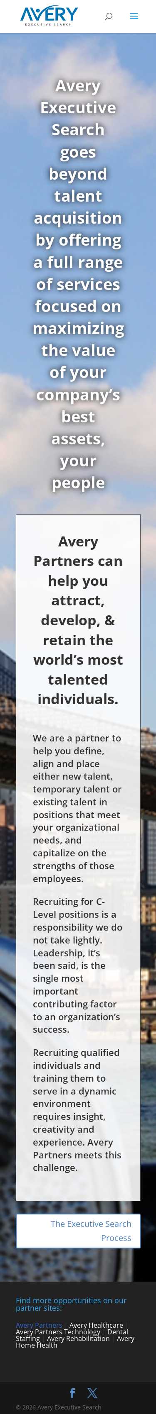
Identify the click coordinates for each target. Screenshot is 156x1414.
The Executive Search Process (91, 1230)
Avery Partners (39, 1325)
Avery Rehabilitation (78, 1338)
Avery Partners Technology (58, 1331)
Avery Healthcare (96, 1325)
